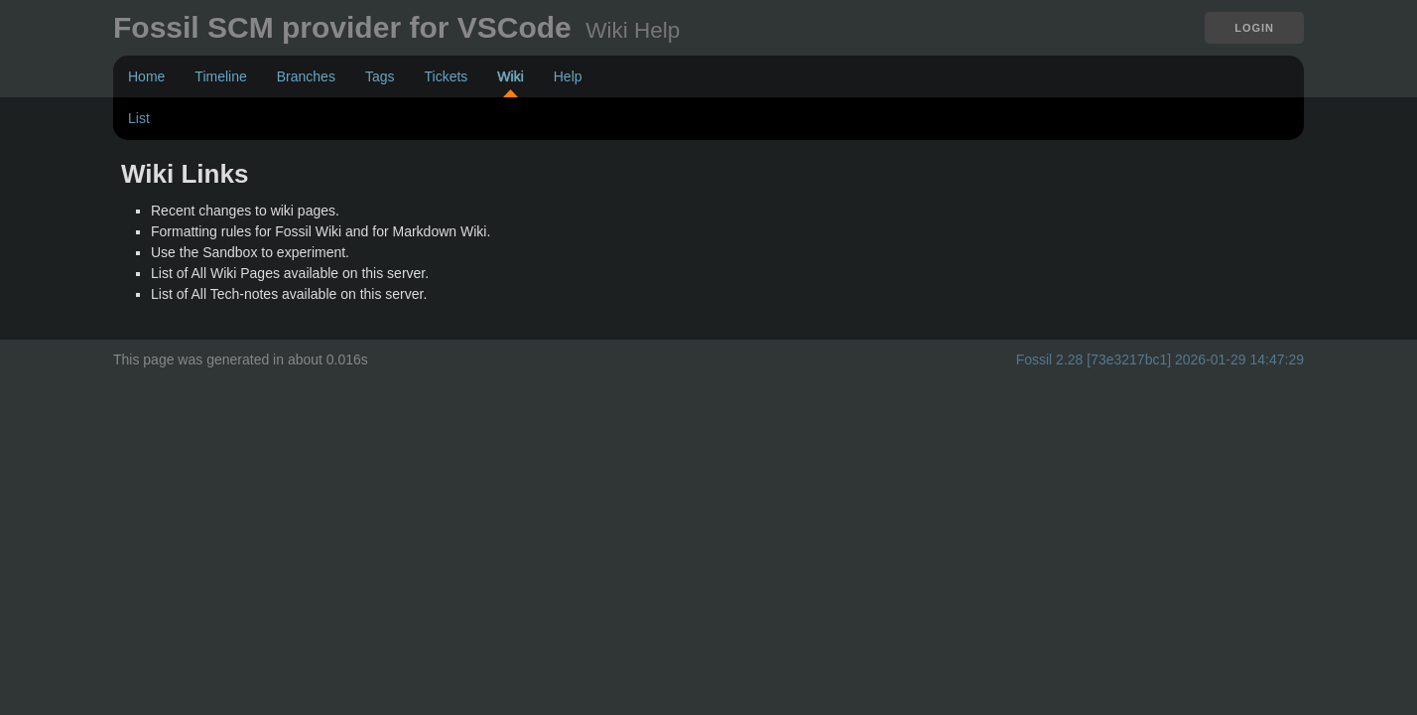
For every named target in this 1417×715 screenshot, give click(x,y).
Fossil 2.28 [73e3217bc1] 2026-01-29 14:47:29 (1160, 359)
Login (1254, 28)
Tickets (445, 76)
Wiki (510, 76)
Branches (306, 76)
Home (146, 76)
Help (568, 76)
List (139, 118)
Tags (380, 76)
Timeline (220, 76)
